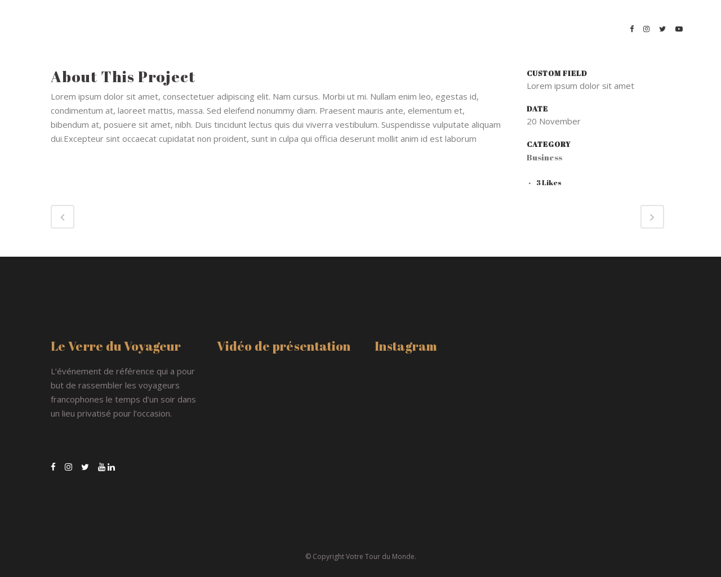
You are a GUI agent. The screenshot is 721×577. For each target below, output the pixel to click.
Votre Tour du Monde (380, 556)
